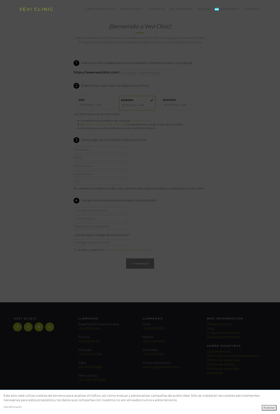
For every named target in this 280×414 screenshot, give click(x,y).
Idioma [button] (250, 9)
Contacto (156, 9)
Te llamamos (181, 9)
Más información (13, 407)
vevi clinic (36, 9)
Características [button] (99, 9)
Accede (203, 9)
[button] (227, 9)
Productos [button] (131, 9)
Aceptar (269, 407)
